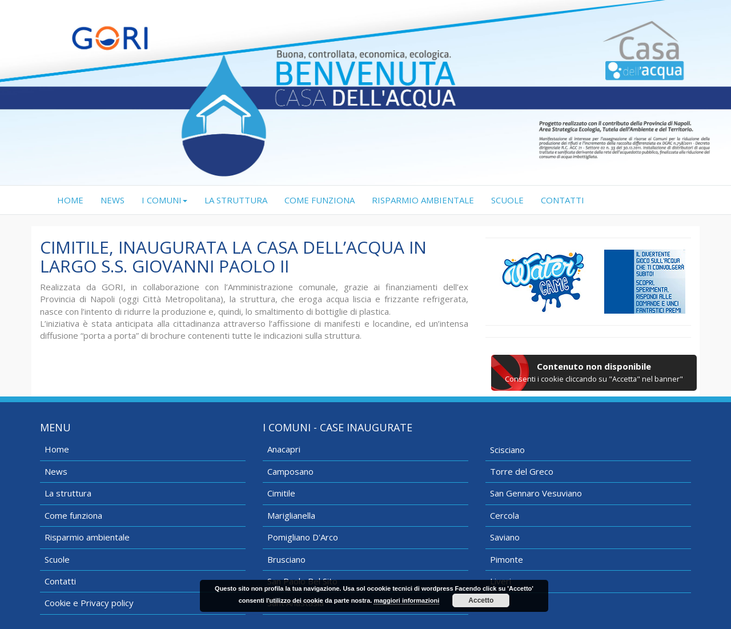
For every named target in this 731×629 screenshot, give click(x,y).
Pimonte (506, 559)
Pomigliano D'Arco (302, 537)
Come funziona (73, 515)
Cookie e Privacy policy (89, 602)
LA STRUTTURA (235, 200)
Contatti (60, 581)
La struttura (68, 493)
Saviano (505, 537)
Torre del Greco (521, 471)
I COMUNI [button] (164, 200)
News (56, 471)
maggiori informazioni (406, 600)
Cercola (504, 515)
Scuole (57, 559)
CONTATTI (562, 200)
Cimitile (281, 493)
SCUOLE (507, 200)
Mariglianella (291, 515)
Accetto (480, 600)
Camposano (290, 471)
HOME (74, 200)
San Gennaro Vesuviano (536, 493)
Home (57, 449)
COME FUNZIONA (319, 200)
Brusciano (286, 559)
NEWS (112, 200)
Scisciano (507, 449)
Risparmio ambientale (87, 537)
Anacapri (283, 449)
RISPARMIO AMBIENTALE (423, 200)
